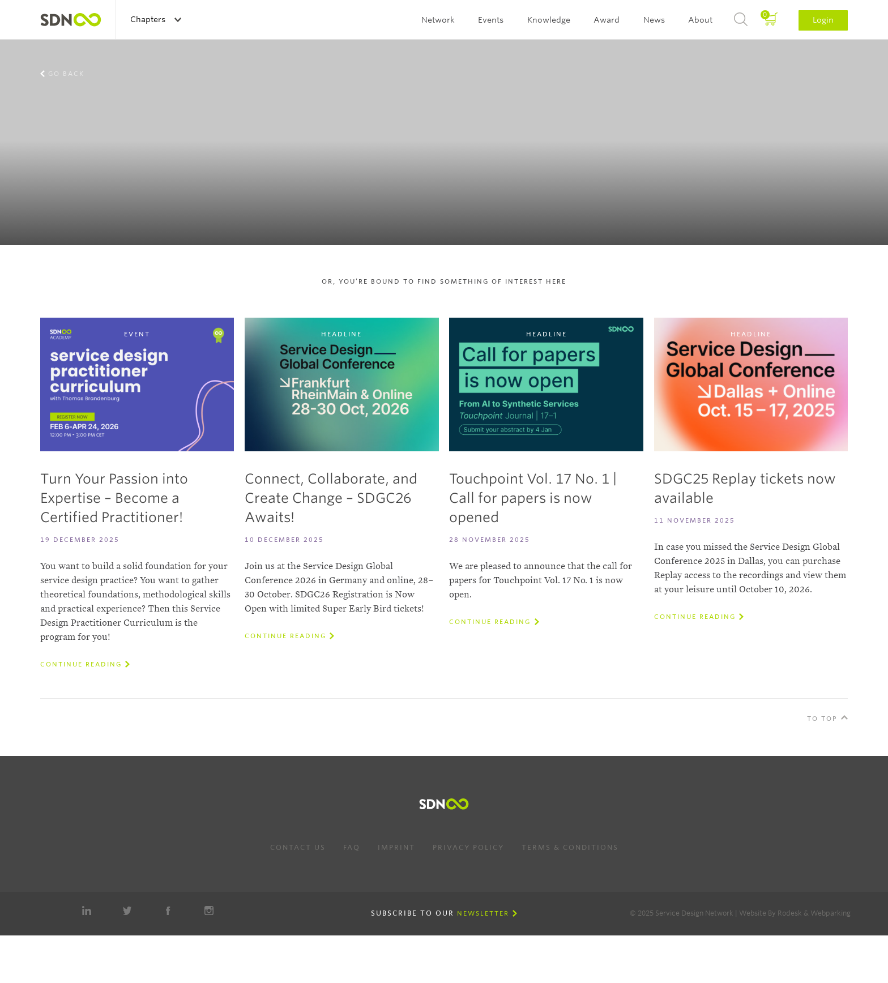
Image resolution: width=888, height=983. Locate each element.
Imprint (396, 847)
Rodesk (790, 913)
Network (438, 19)
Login (823, 19)
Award (607, 19)
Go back (66, 74)
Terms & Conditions (570, 847)
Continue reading (81, 664)
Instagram (209, 910)
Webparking (830, 913)
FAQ (351, 847)
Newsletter (483, 913)
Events (490, 19)
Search (741, 20)
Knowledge (548, 19)
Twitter (127, 910)
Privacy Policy (468, 847)
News (654, 19)
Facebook (168, 910)
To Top (822, 719)
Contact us (298, 847)
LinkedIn (86, 910)
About (700, 19)
